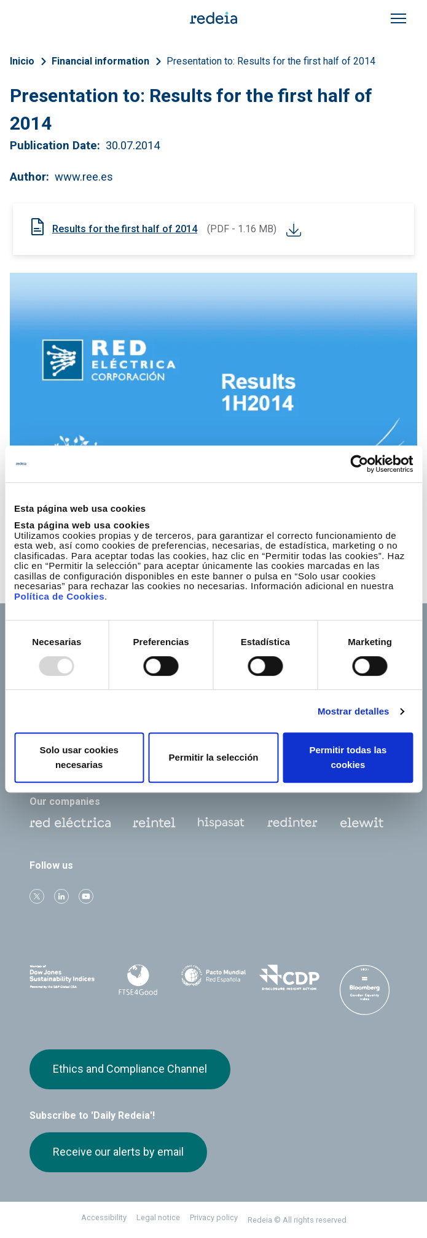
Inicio (22, 61)
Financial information (100, 61)
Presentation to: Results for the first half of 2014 (270, 61)
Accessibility (104, 1217)
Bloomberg (365, 990)
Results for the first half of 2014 (124, 229)
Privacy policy (214, 1217)
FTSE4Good (138, 980)
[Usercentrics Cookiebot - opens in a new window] (359, 464)
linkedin (61, 896)
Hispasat (221, 823)
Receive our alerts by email (118, 1151)
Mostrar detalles (354, 711)
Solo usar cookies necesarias (78, 757)
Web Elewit (361, 822)
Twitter (36, 896)
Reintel (154, 822)
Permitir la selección (214, 757)
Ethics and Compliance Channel (130, 1068)
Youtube (86, 896)
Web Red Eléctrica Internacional (292, 822)
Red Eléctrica (70, 822)
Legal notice (158, 1217)
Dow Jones (62, 978)
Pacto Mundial (213, 978)
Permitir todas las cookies (347, 757)
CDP (289, 977)
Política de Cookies (59, 596)
